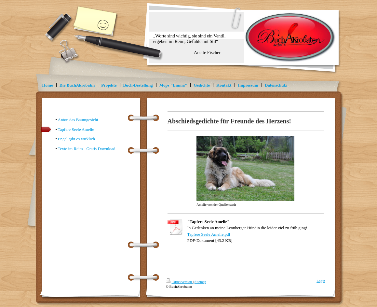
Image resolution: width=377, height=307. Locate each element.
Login (320, 281)
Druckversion (179, 282)
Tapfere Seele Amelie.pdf (208, 234)
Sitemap (200, 282)
